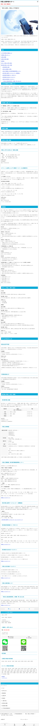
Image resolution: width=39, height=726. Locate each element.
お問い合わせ (4, 690)
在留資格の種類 (4, 705)
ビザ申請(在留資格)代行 (6, 708)
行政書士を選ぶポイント (5, 55)
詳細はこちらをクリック (5, 497)
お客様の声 (4, 695)
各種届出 (2, 61)
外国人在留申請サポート (7, 2)
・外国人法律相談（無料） (7, 69)
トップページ (4, 685)
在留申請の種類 (4, 703)
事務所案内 (4, 693)
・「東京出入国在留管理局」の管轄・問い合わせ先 (11, 81)
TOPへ (34, 725)
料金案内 (3, 676)
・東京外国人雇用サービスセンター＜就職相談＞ (11, 73)
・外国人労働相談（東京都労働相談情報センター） (11, 71)
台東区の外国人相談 (5, 59)
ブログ (3, 688)
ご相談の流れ (4, 700)
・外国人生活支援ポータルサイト (8, 79)
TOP (7, 713)
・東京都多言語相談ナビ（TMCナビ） (9, 75)
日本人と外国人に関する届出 (6, 63)
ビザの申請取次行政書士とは (6, 53)
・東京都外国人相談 (5, 67)
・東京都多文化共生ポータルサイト (8, 77)
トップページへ (4, 677)
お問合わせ (24, 725)
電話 (14, 725)
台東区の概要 (3, 57)
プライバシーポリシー (24, 719)
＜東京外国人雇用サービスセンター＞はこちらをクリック (12, 519)
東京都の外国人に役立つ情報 (6, 65)
